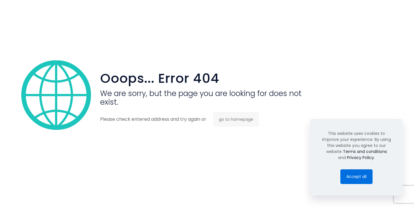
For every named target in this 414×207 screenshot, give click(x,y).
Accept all (356, 176)
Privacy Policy (360, 157)
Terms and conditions (365, 151)
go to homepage (236, 119)
